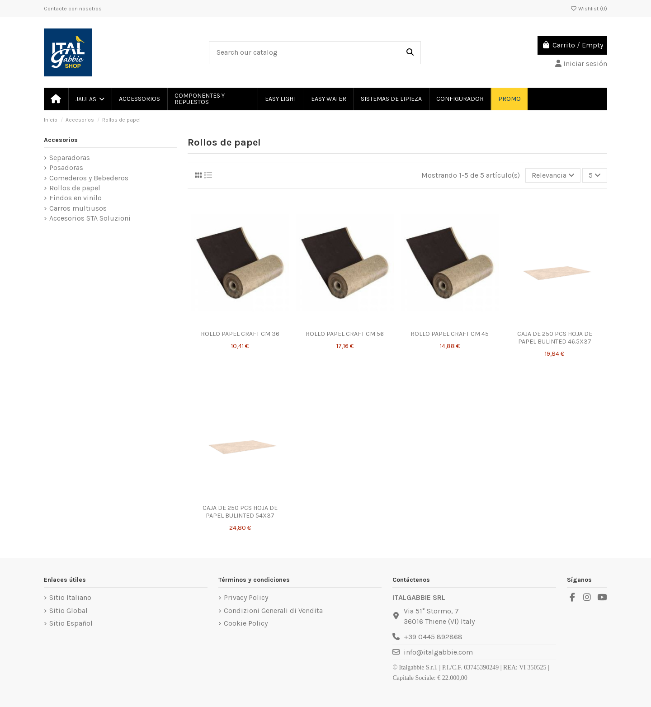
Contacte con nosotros (73, 8)
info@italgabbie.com (438, 652)
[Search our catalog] (410, 53)
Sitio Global (68, 610)
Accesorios (61, 140)
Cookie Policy (246, 623)
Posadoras (66, 167)
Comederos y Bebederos (88, 178)
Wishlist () (588, 8)
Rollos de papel (74, 188)
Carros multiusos (78, 208)
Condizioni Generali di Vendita (273, 610)
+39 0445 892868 (433, 636)
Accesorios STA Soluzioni (90, 218)
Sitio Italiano (70, 597)
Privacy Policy (246, 597)
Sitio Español (71, 623)
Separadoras (69, 157)
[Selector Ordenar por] (553, 175)
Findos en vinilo (75, 197)
